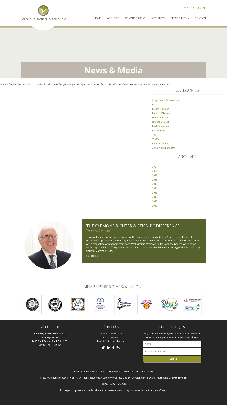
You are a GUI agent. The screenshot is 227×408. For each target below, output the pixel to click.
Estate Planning (160, 112)
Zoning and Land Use (163, 151)
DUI (154, 107)
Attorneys (158, 18)
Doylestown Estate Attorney (137, 374)
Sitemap (122, 387)
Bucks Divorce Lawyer (86, 374)
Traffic (155, 142)
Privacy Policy (108, 387)
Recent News (159, 133)
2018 (154, 182)
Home (97, 18)
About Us (113, 18)
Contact (200, 18)
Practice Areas (135, 18)
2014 (154, 200)
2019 (154, 178)
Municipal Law (160, 120)
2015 (154, 195)
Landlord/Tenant (161, 116)
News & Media (180, 18)
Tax (154, 138)
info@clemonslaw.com (114, 344)
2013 (154, 204)
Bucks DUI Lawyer (110, 374)
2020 (154, 174)
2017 (154, 187)
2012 (154, 208)
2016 (154, 191)
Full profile (92, 259)
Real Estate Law (160, 129)
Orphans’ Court (160, 125)
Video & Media (160, 146)
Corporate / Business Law (166, 103)
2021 (154, 169)
